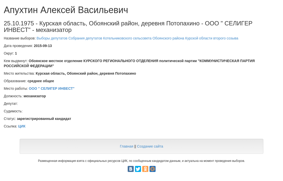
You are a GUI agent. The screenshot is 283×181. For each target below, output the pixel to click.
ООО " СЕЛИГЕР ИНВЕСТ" (52, 88)
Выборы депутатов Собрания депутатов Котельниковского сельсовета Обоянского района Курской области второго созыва (138, 38)
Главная (126, 146)
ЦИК (21, 126)
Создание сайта (150, 146)
